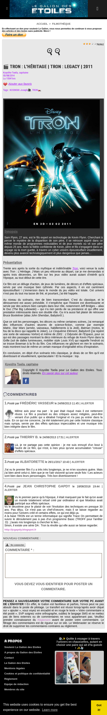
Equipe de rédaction (16, 684)
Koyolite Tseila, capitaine (15, 72)
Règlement (44, 619)
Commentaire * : (19, 550)
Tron (75, 268)
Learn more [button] (50, 709)
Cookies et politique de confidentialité (27, 673)
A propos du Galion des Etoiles (23, 652)
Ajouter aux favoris (19, 83)
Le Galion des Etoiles (17, 663)
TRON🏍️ (36, 90)
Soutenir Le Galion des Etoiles (22, 647)
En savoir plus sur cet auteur (59, 373)
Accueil (42, 23)
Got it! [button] (99, 707)
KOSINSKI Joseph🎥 (20, 90)
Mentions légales (14, 668)
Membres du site (14, 689)
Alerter (87, 403)
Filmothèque (61, 23)
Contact (9, 657)
